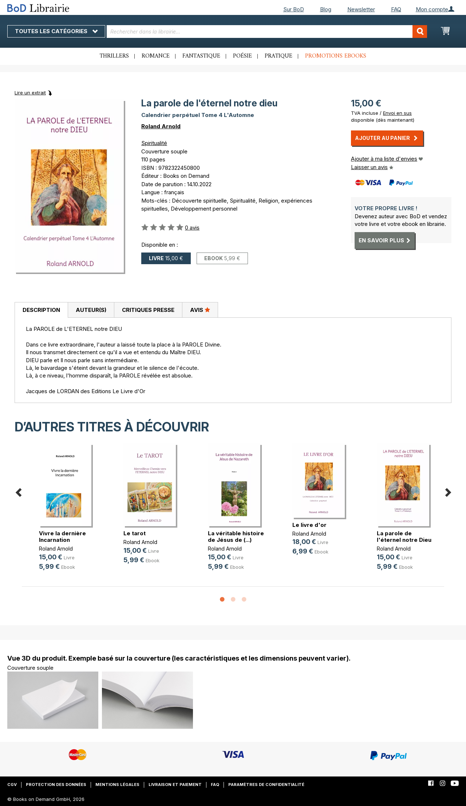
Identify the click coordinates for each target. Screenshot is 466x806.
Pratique (278, 56)
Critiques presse (148, 309)
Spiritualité (154, 143)
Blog (325, 9)
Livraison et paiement (175, 784)
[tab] (41, 310)
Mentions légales (117, 784)
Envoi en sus (397, 113)
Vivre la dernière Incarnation (62, 536)
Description (41, 309)
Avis (200, 310)
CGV (12, 784)
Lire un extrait (30, 92)
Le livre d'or (309, 524)
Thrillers (114, 56)
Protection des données (56, 784)
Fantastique (201, 56)
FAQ (396, 9)
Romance (156, 56)
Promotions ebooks (335, 56)
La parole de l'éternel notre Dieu (404, 536)
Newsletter (361, 9)
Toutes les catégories (56, 31)
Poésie (242, 56)
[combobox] (267, 31)
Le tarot (134, 533)
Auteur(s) (91, 309)
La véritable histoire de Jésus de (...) (236, 536)
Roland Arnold (161, 126)
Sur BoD (293, 9)
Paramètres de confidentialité (266, 784)
